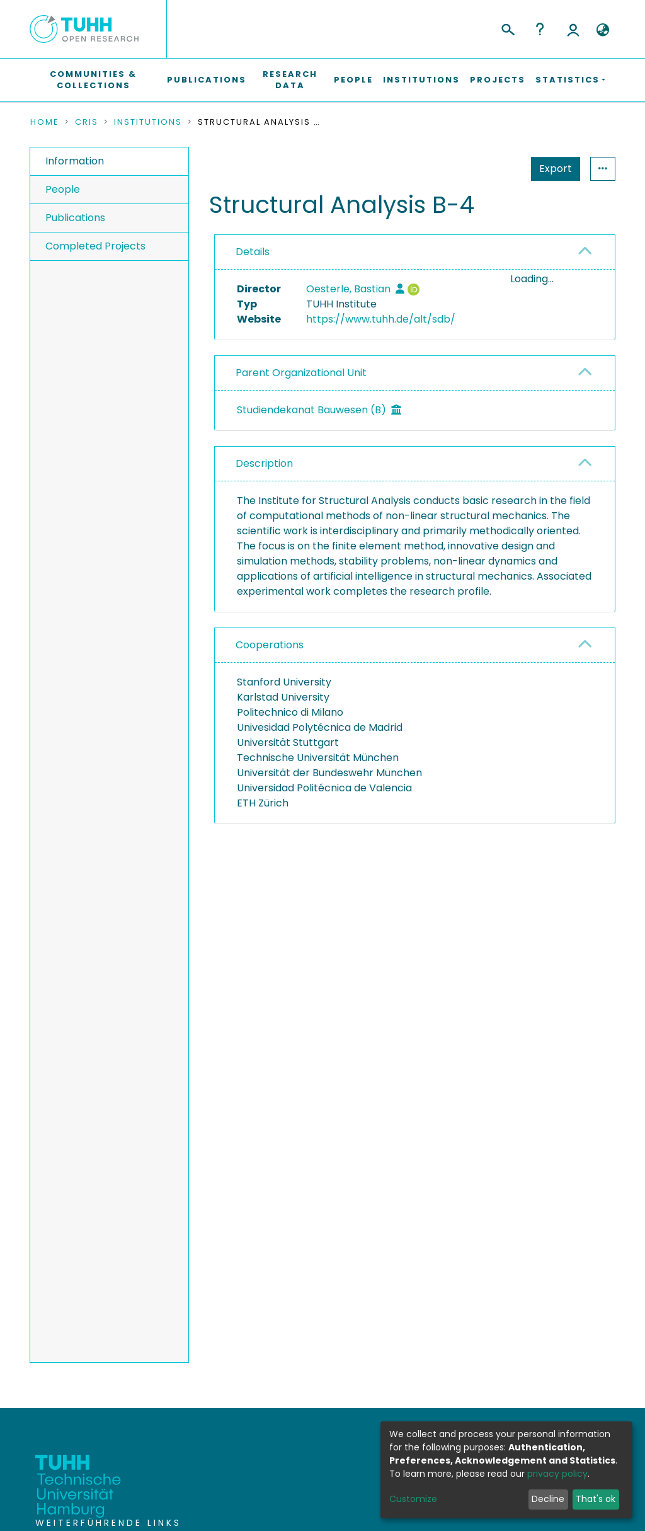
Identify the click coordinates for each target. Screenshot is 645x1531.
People (353, 80)
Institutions (421, 80)
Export (493, 168)
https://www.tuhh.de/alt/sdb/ (380, 319)
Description (264, 495)
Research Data (290, 79)
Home (44, 122)
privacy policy (557, 1473)
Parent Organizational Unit (301, 405)
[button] (602, 30)
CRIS (86, 122)
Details (253, 251)
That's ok (595, 1499)
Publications (206, 80)
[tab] (415, 252)
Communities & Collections (93, 79)
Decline (548, 1499)
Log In (573, 29)
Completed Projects (95, 246)
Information (74, 161)
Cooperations (270, 677)
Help (540, 29)
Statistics (551, 168)
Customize (413, 1499)
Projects (497, 80)
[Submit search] (507, 27)
